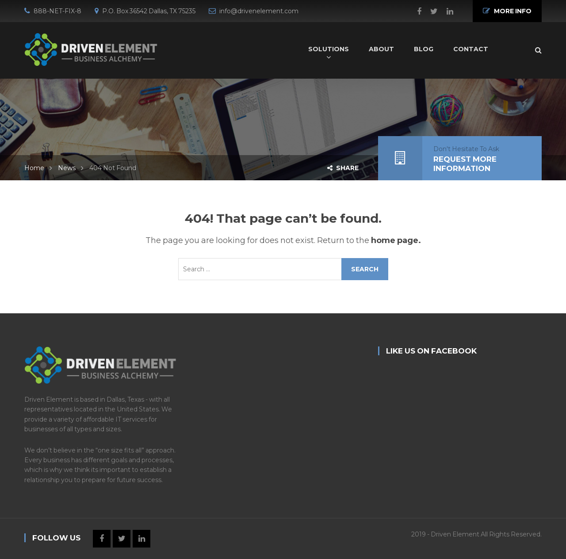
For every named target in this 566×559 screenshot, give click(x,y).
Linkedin (445, 11)
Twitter (429, 11)
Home (34, 168)
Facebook (414, 11)
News (67, 168)
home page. (396, 240)
